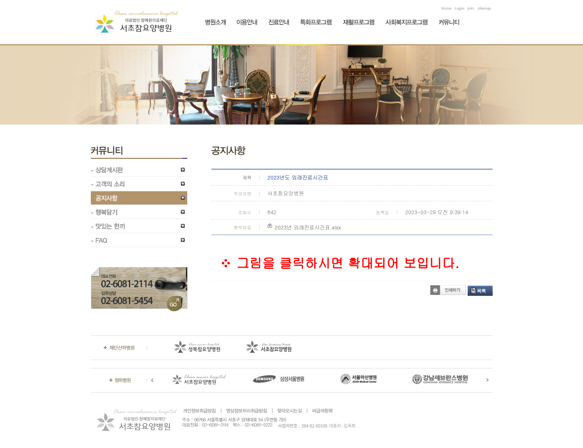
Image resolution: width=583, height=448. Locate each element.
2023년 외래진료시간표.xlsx (308, 227)
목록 (481, 290)
